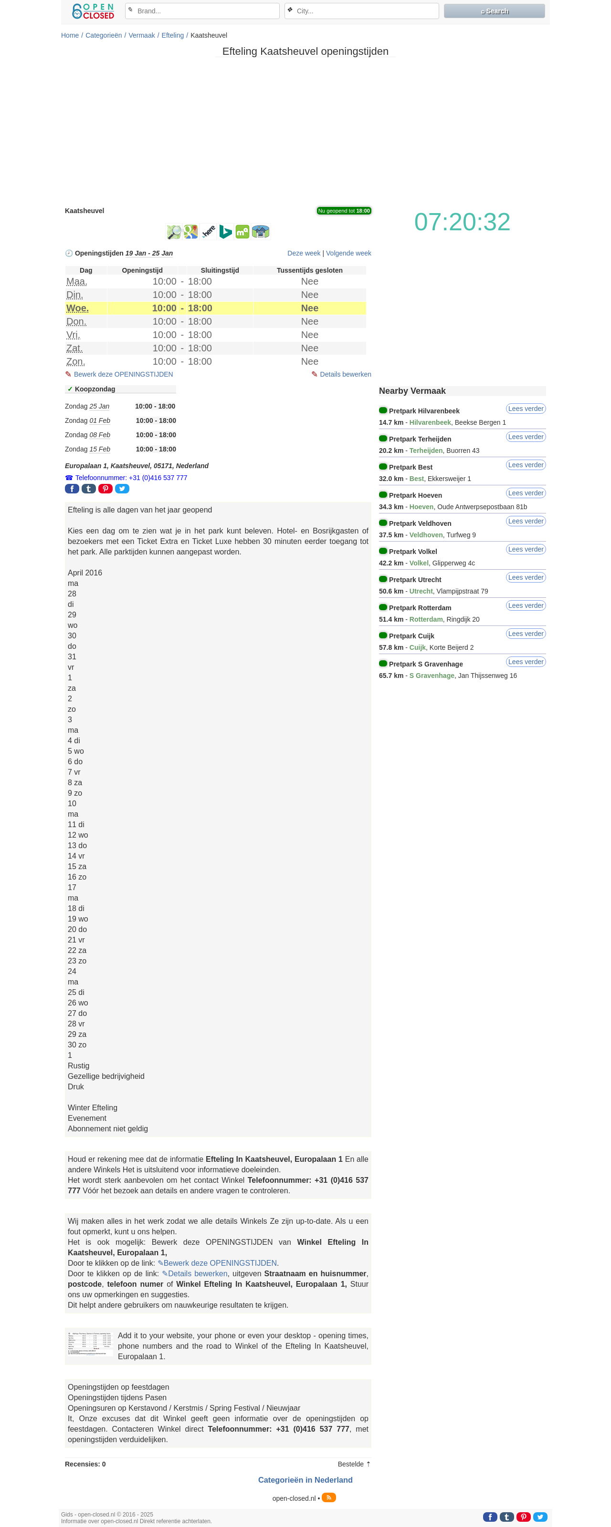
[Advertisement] (305, 131)
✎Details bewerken (194, 1274)
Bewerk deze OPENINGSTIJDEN (123, 374)
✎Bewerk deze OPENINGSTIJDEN (217, 1263)
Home (70, 35)
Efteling (173, 35)
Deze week (303, 253)
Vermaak (141, 35)
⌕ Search (495, 11)
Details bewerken (345, 374)
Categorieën (103, 35)
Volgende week (348, 253)
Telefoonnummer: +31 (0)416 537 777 (131, 478)
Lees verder (526, 408)
